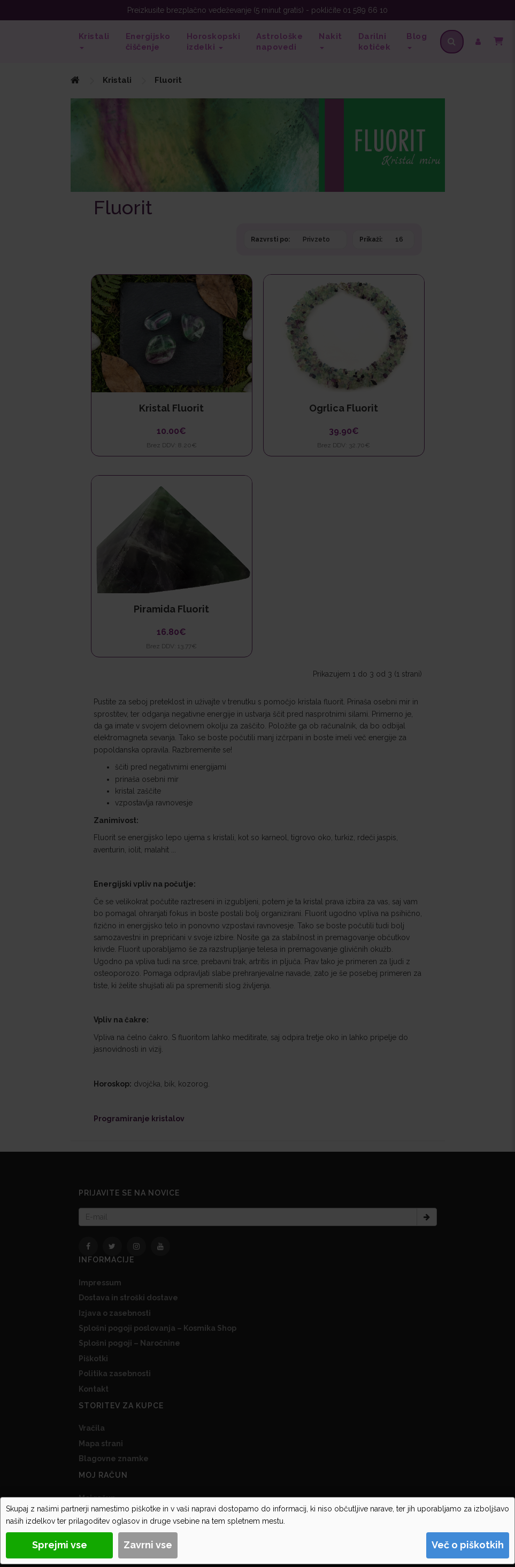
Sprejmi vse (59, 1544)
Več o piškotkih (468, 1544)
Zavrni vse (148, 1544)
